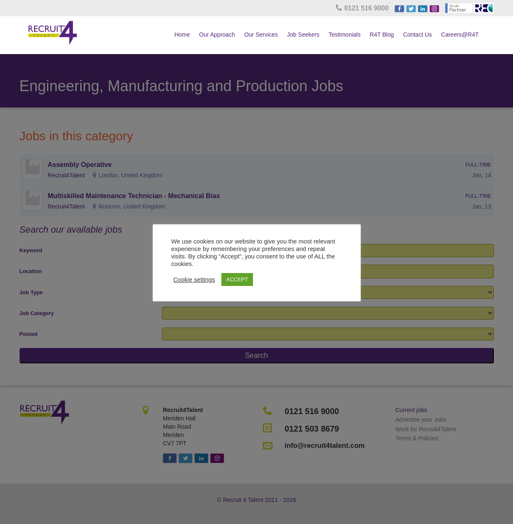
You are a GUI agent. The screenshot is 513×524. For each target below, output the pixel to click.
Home (182, 34)
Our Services (261, 34)
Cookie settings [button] (194, 279)
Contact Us (417, 34)
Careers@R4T (459, 34)
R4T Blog (382, 34)
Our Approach (217, 34)
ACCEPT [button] (237, 279)
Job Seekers (303, 34)
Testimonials (345, 34)
